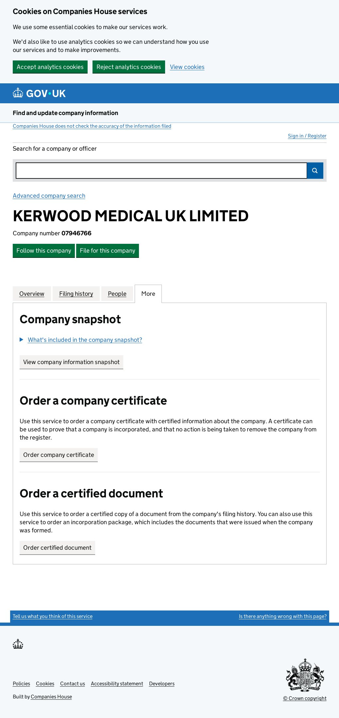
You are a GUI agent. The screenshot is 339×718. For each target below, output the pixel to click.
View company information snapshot (73, 362)
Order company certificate (58, 455)
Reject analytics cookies (128, 67)
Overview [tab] (31, 293)
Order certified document (57, 547)
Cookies (45, 683)
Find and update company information (65, 113)
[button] (81, 340)
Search (315, 170)
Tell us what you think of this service (53, 616)
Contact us (72, 683)
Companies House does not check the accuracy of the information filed (92, 126)
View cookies (187, 67)
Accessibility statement (117, 683)
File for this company (107, 250)
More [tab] (148, 293)
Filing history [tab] (76, 293)
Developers (162, 683)
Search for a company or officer (55, 148)
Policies (21, 683)
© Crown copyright (305, 698)
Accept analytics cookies (50, 67)
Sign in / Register (307, 136)
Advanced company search (49, 195)
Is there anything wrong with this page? (283, 616)
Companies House (51, 696)
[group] (170, 340)
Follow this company (43, 250)
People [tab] (117, 293)
